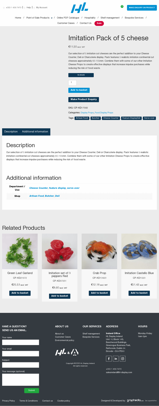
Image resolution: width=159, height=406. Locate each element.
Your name (20, 341)
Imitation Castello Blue (139, 273)
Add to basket (79, 91)
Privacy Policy (8, 401)
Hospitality (89, 18)
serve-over (73, 189)
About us (59, 334)
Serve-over (149, 119)
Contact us (47, 401)
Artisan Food (82, 119)
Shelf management (110, 18)
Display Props (87, 113)
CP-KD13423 (99, 278)
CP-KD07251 (60, 281)
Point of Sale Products (37, 18)
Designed (105, 401)
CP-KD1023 (139, 278)
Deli (57, 197)
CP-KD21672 (20, 278)
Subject (20, 364)
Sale (99, 23)
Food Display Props (104, 113)
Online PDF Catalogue (68, 18)
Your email (20, 352)
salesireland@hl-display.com (119, 373)
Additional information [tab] (35, 132)
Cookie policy (63, 401)
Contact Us (85, 23)
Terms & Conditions (28, 401)
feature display (57, 189)
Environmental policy (64, 341)
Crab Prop (99, 273)
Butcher (95, 119)
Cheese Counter (111, 119)
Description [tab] (11, 132)
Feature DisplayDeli (131, 119)
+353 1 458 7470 (113, 369)
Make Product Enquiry (84, 100)
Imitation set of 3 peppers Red (60, 275)
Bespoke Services (134, 18)
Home (18, 18)
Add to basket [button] (20, 293)
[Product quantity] (72, 83)
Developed (117, 401)
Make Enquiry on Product (142, 8)
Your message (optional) (20, 378)
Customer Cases (66, 23)
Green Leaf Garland (20, 273)
